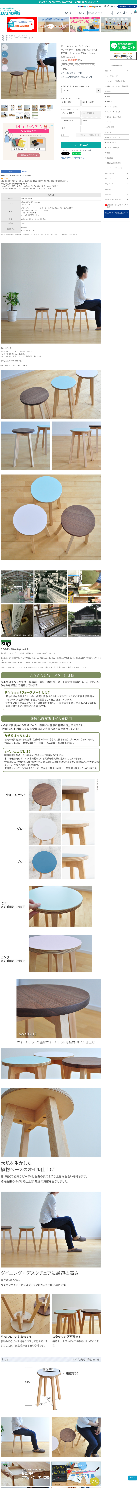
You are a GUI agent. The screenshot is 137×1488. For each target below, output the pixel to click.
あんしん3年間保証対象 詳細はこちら (75, 77)
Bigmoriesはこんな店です (127, 6)
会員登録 (90, 194)
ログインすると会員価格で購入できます (76, 150)
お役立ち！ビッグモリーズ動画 (97, 206)
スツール (25, 36)
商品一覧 (68, 13)
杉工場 (25, 38)
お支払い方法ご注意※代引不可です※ (75, 86)
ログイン (90, 179)
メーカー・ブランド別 (15, 38)
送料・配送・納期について (71, 73)
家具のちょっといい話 (95, 199)
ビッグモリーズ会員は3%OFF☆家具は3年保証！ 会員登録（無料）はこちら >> (68, 2)
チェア (31, 38)
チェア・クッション (15, 36)
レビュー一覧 (91, 173)
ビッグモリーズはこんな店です (97, 214)
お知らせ (80, 13)
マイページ (91, 184)
